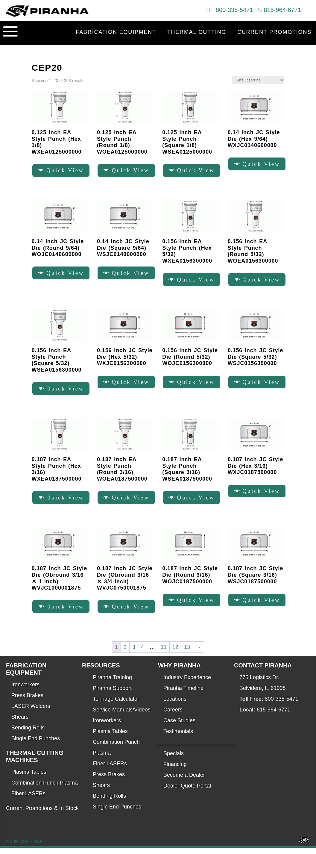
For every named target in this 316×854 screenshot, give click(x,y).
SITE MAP (32, 847)
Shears (19, 723)
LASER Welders (30, 712)
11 (164, 653)
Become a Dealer (184, 781)
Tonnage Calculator (116, 705)
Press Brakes (27, 702)
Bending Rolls (28, 734)
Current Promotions (274, 32)
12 (175, 653)
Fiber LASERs (28, 800)
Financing (175, 770)
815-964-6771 (282, 10)
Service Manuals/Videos (122, 716)
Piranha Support (112, 694)
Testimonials (178, 738)
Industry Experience (187, 684)
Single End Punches (35, 745)
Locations (174, 705)
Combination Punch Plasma (44, 789)
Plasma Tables (28, 778)
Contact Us (292, 47)
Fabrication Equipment (116, 32)
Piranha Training (112, 684)
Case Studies (179, 727)
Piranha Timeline (183, 694)
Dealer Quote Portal (187, 792)
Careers (173, 716)
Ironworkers (25, 691)
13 (187, 653)
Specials (173, 760)
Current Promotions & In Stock (42, 814)
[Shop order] (258, 80)
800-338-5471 (234, 10)
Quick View (67, 171)
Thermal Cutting (196, 32)
